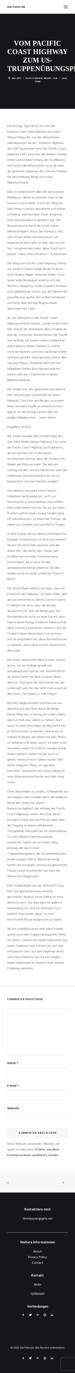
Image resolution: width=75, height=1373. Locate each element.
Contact (37, 1263)
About (37, 1251)
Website (13, 1108)
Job (55, 78)
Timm (38, 81)
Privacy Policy (37, 1257)
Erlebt (48, 78)
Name (12, 1063)
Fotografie (35, 78)
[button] (66, 7)
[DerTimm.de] (16, 6)
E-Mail (13, 1086)
